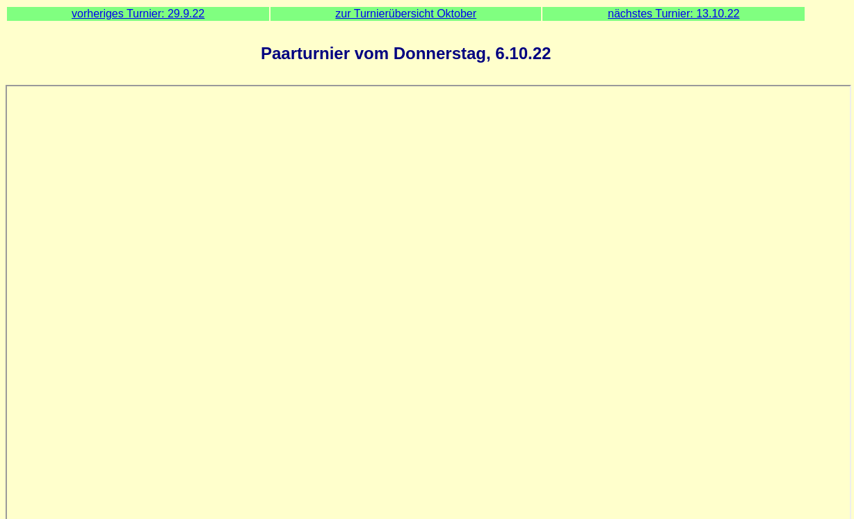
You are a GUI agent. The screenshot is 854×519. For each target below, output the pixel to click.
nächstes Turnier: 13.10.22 (673, 13)
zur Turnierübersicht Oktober (405, 13)
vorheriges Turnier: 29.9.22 (138, 13)
